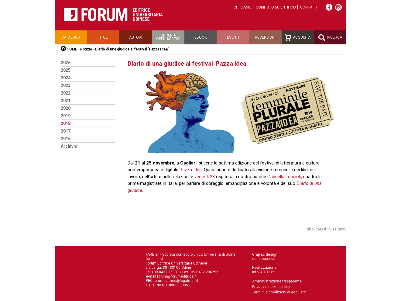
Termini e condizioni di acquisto (279, 292)
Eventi (233, 37)
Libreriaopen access (168, 37)
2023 (65, 85)
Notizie (86, 49)
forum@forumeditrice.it (177, 276)
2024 (65, 78)
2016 (65, 139)
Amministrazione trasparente (277, 281)
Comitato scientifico (276, 7)
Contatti (308, 7)
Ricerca (330, 37)
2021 (65, 101)
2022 (65, 93)
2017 (65, 131)
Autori (135, 37)
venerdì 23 (205, 176)
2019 (65, 116)
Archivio (69, 146)
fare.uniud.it (156, 259)
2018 (65, 123)
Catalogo (70, 37)
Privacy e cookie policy (271, 287)
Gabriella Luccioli (284, 176)
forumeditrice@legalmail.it (175, 281)
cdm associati (264, 259)
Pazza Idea (191, 169)
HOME (72, 49)
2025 (65, 70)
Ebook (200, 37)
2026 (65, 63)
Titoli (103, 37)
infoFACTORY (263, 272)
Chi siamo (243, 7)
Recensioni (265, 37)
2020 (65, 108)
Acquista (297, 37)
